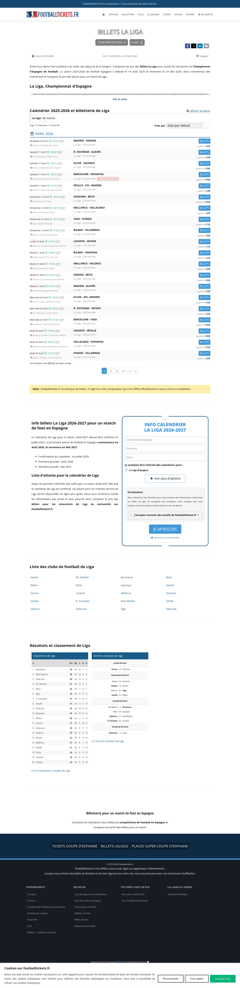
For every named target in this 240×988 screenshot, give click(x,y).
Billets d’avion (82, 919)
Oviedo (35, 601)
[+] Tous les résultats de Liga (108, 741)
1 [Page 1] (104, 371)
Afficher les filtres (200, 111)
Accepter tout (223, 978)
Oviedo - (142, 353)
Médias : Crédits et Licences (41, 932)
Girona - (142, 275)
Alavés (34, 577)
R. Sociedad (82, 601)
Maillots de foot (82, 913)
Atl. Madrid (82, 577)
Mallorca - (142, 208)
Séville (169, 601)
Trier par (159, 125)
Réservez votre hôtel (85, 926)
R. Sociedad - (142, 152)
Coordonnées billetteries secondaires (46, 906)
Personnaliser (170, 978)
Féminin (190, 14)
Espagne (113, 14)
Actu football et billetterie (135, 900)
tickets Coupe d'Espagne (74, 846)
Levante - (142, 242)
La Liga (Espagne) (138, 470)
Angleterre (127, 14)
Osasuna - (142, 197)
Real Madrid (128, 601)
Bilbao (34, 585)
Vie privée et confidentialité (165, 537)
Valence (35, 609)
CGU (29, 926)
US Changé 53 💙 (113, 962)
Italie (141, 14)
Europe (167, 14)
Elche (79, 585)
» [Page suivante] (136, 371)
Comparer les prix (110, 42)
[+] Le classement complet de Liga (51, 770)
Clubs (134, 42)
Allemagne (153, 14)
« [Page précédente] (129, 371)
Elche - (142, 163)
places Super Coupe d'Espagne (160, 846)
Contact (31, 900)
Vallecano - (142, 342)
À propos (31, 894)
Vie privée (32, 919)
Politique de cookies (37, 913)
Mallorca (126, 593)
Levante (80, 593)
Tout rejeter (197, 978)
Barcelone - (142, 174)
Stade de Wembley (177, 894)
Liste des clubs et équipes (88, 900)
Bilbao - (142, 230)
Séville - (142, 186)
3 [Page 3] (117, 371)
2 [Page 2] (111, 371)
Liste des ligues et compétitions (91, 894)
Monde (178, 14)
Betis (169, 577)
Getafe (170, 585)
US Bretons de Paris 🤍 (138, 962)
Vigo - (142, 219)
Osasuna (171, 593)
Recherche (205, 14)
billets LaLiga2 (114, 846)
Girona (35, 593)
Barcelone (127, 577)
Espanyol (126, 585)
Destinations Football (85, 906)
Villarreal (171, 609)
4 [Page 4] (123, 371)
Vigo (123, 609)
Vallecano (81, 609)
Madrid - (142, 141)
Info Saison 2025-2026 (133, 894)
